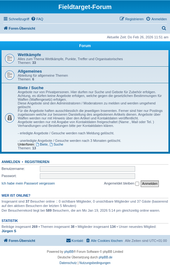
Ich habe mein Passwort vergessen (28, 183)
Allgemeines (30, 71)
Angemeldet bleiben (121, 183)
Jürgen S (9, 231)
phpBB (68, 251)
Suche (56, 144)
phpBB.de (105, 257)
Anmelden (11, 162)
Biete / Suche (31, 87)
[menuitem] (37, 19)
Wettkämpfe (29, 54)
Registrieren (37, 162)
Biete (42, 144)
